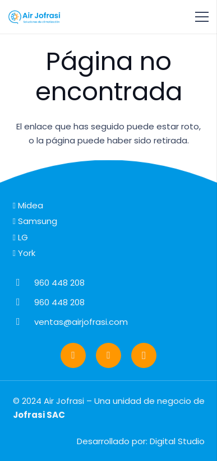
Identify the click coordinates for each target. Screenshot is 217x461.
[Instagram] (143, 355)
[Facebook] (108, 355)
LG (20, 237)
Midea (28, 205)
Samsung (35, 221)
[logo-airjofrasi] (34, 16)
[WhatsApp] (73, 355)
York (24, 253)
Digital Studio (177, 441)
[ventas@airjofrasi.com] (23, 322)
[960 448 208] (23, 283)
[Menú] (201, 17)
